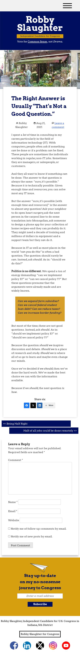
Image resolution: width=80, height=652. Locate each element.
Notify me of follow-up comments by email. (39, 528)
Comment (15, 460)
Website (13, 520)
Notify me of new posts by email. (32, 536)
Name (13, 502)
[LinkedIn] (39, 405)
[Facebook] (26, 405)
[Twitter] (33, 405)
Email (12, 511)
